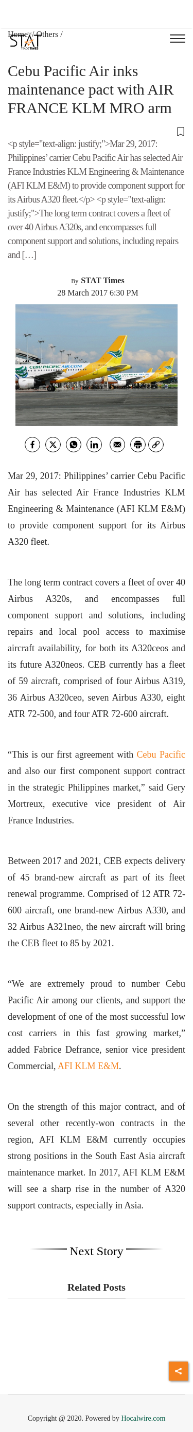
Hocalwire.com (143, 1418)
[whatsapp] (73, 444)
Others (48, 34)
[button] (96, 131)
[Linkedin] (94, 444)
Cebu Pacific (161, 754)
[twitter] (53, 444)
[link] (156, 444)
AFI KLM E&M (88, 1066)
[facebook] (32, 444)
